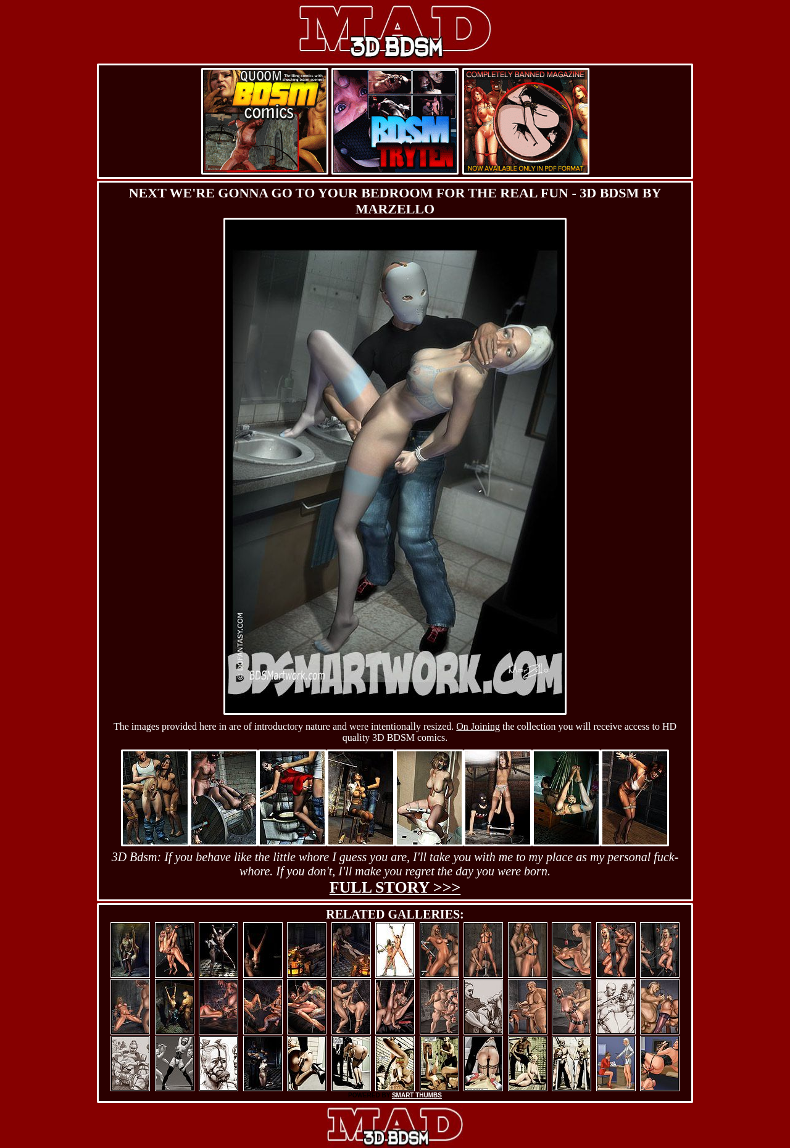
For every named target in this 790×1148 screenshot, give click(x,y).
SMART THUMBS (417, 1095)
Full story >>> (395, 887)
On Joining (478, 726)
